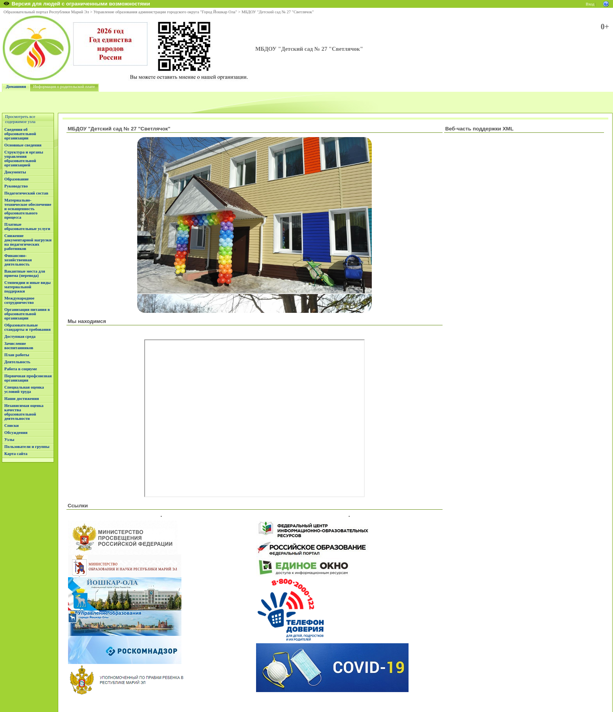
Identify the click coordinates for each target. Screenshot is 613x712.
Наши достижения (21, 398)
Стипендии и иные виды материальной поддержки (27, 286)
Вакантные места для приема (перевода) (24, 273)
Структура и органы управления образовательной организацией (23, 158)
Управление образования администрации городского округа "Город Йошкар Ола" (165, 12)
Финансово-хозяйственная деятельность (18, 259)
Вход (590, 4)
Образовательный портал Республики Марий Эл (46, 12)
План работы (16, 355)
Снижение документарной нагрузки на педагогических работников (28, 242)
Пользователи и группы (26, 446)
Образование (16, 179)
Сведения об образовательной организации (20, 133)
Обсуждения (15, 432)
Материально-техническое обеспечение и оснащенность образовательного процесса (27, 208)
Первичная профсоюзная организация (28, 378)
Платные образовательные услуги (27, 226)
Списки (11, 425)
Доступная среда (20, 336)
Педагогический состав (26, 193)
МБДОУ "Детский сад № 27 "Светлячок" (278, 12)
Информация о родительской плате (64, 86)
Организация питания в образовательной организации (27, 313)
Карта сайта (15, 453)
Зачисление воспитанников (18, 345)
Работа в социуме (20, 369)
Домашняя (16, 86)
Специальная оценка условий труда (24, 389)
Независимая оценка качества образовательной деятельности (23, 412)
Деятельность (17, 362)
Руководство (16, 186)
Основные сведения (22, 145)
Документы (15, 172)
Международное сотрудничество (19, 300)
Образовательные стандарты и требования (27, 327)
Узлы (9, 439)
